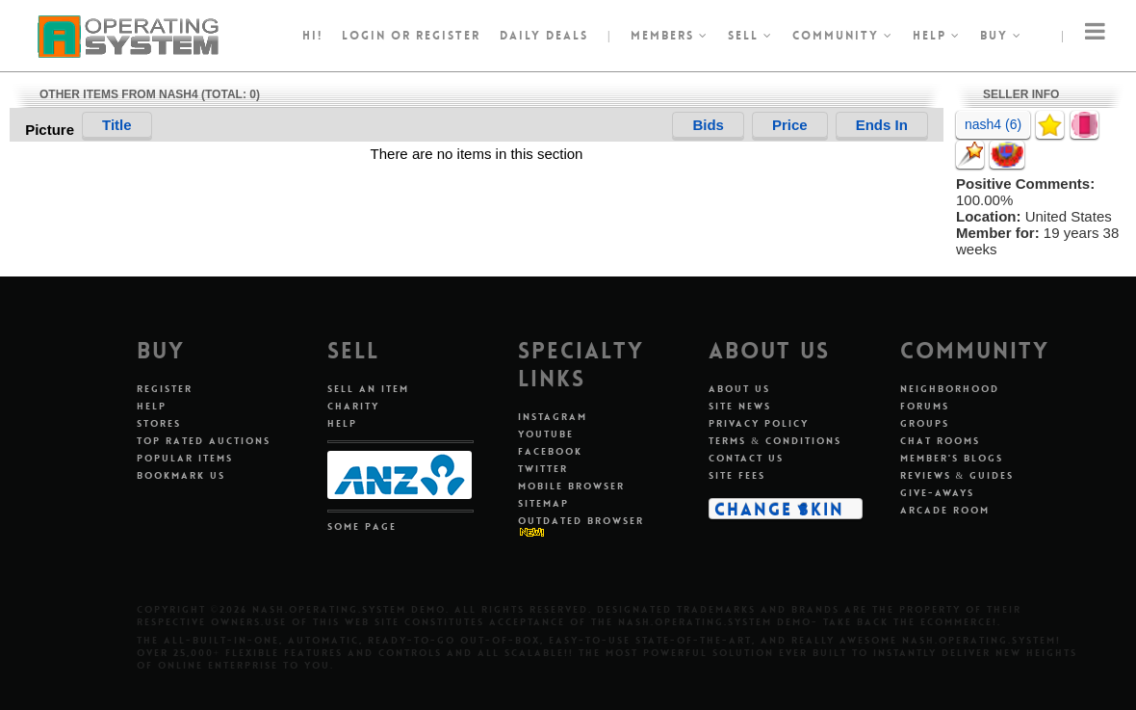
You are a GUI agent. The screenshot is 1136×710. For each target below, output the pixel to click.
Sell (750, 35)
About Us (739, 388)
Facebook (550, 451)
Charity (353, 406)
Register (165, 388)
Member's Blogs (951, 458)
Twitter (543, 468)
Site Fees (737, 475)
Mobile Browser (571, 486)
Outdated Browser (581, 520)
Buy (1001, 35)
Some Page (362, 526)
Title (117, 125)
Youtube (546, 434)
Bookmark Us (181, 475)
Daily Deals (544, 35)
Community (842, 35)
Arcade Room (945, 510)
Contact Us (746, 458)
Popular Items (185, 458)
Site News (740, 406)
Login (364, 35)
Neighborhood (949, 388)
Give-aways (937, 492)
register (448, 35)
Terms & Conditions (775, 440)
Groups (924, 423)
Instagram (552, 416)
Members (670, 35)
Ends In (882, 125)
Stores (159, 423)
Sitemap (543, 503)
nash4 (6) (993, 124)
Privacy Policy (759, 423)
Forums (924, 406)
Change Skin (779, 508)
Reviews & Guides (957, 475)
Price (790, 125)
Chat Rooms (940, 440)
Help (937, 35)
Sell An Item (368, 388)
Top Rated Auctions (204, 440)
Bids (708, 125)
